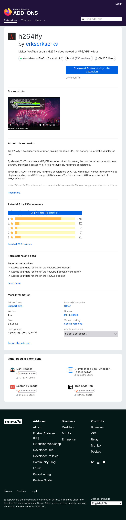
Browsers (97, 427)
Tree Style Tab (83, 385)
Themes (26, 20)
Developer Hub (43, 450)
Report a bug (42, 474)
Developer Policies (45, 456)
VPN (94, 433)
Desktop (68, 427)
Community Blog (44, 462)
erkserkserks (42, 44)
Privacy (8, 491)
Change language (100, 498)
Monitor (96, 445)
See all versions (73, 323)
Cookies (21, 491)
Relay (94, 439)
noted (34, 499)
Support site (15, 306)
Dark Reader (24, 368)
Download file (73, 77)
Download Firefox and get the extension (92, 70)
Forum (37, 468)
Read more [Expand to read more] (14, 192)
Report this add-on (18, 343)
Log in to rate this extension (45, 213)
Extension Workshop (47, 444)
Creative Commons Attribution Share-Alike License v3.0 (34, 503)
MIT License (71, 314)
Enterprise (68, 439)
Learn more (14, 283)
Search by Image (26, 385)
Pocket (96, 451)
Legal (34, 491)
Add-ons (39, 421)
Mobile (66, 433)
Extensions (10, 20)
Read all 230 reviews (20, 244)
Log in (119, 3)
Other (67, 306)
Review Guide (42, 480)
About (37, 427)
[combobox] (101, 19)
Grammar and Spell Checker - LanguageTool (92, 370)
